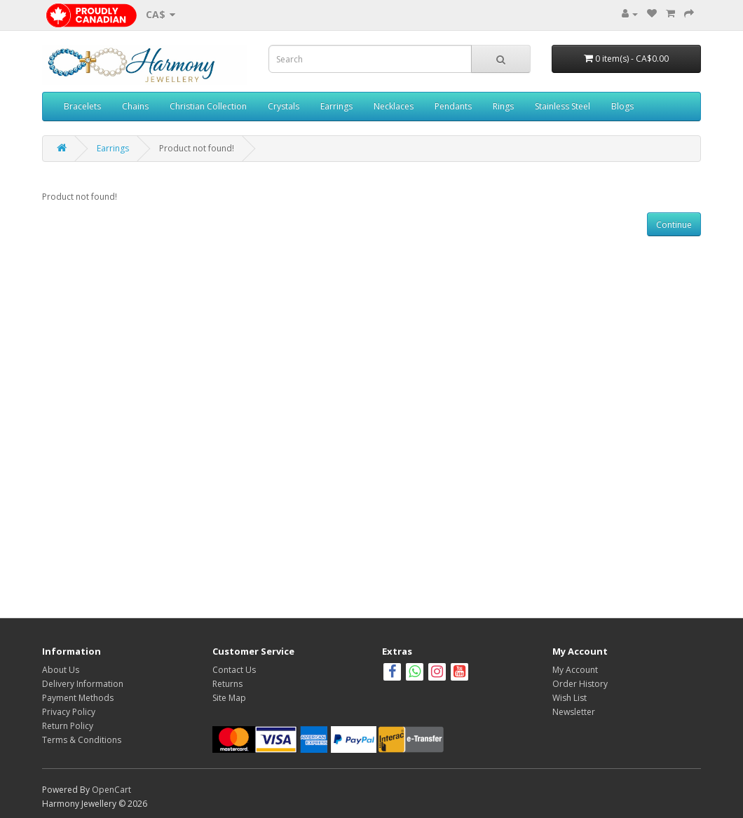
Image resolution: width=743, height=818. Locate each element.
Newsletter (573, 712)
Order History (580, 684)
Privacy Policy (68, 712)
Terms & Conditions (81, 740)
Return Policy (67, 726)
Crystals (283, 106)
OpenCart (111, 790)
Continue (674, 225)
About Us (60, 670)
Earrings (336, 106)
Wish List (569, 698)
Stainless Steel (562, 106)
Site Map (229, 698)
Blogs (622, 106)
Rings (503, 106)
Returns (227, 684)
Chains (135, 106)
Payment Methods (78, 698)
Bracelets (82, 106)
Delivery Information (82, 684)
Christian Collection (208, 106)
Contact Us (234, 670)
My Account (575, 670)
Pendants (453, 106)
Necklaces (394, 106)
